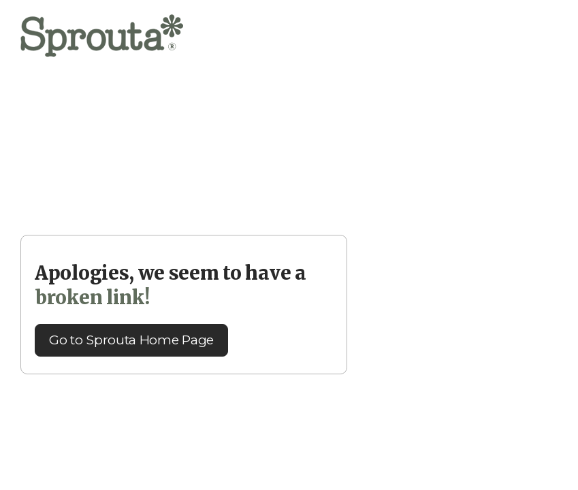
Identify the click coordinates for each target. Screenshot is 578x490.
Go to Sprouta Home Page (131, 339)
